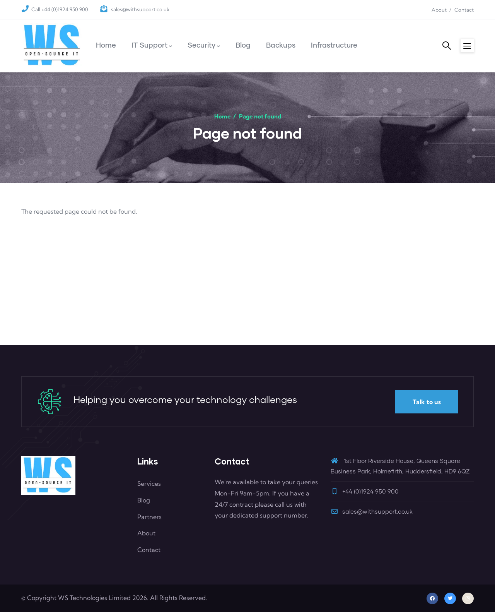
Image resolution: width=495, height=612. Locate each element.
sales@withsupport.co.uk (139, 9)
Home (222, 116)
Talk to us (427, 402)
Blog (143, 500)
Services (149, 483)
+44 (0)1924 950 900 (370, 492)
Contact (464, 10)
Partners (149, 517)
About (439, 10)
